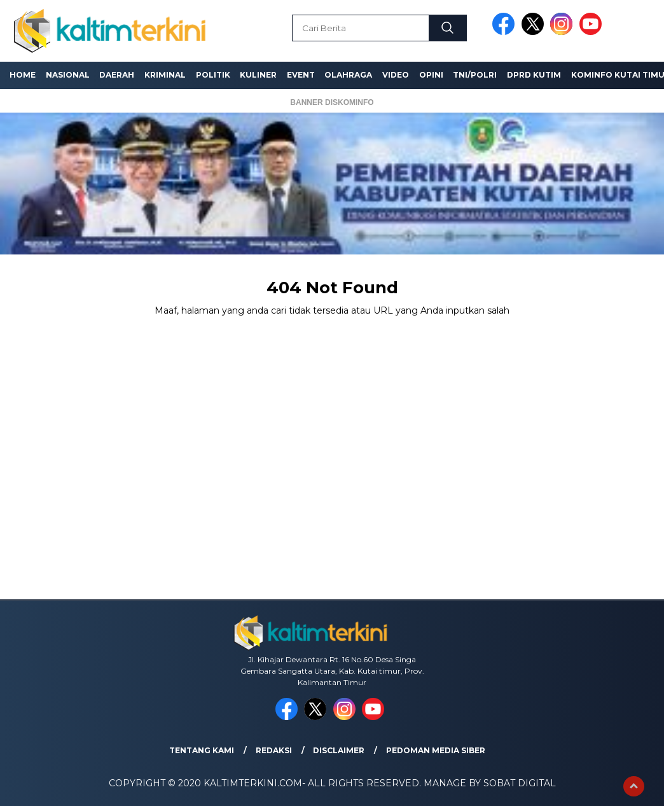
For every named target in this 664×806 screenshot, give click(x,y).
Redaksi (274, 750)
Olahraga (348, 75)
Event (301, 75)
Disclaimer (338, 750)
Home (23, 75)
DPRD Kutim (534, 75)
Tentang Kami (201, 750)
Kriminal (165, 75)
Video (395, 75)
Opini (431, 75)
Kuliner (258, 75)
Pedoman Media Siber (435, 750)
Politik (213, 75)
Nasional (68, 75)
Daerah (116, 75)
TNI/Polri (475, 75)
